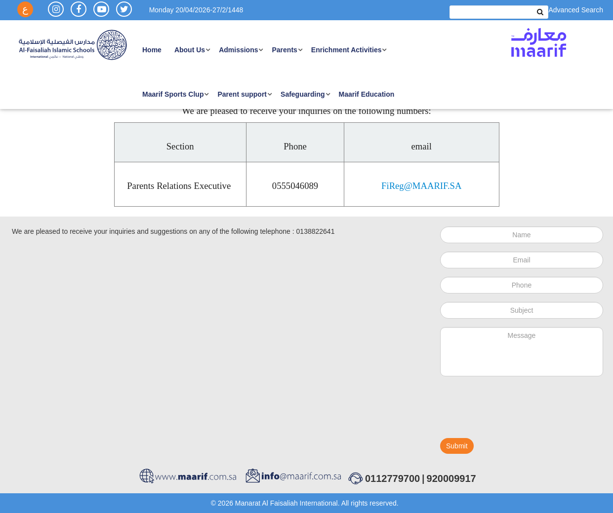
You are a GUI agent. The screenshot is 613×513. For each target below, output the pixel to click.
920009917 (451, 478)
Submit (457, 446)
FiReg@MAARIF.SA (421, 186)
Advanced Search (575, 10)
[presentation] (515, 411)
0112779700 (392, 478)
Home (152, 50)
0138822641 (315, 231)
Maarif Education (367, 94)
